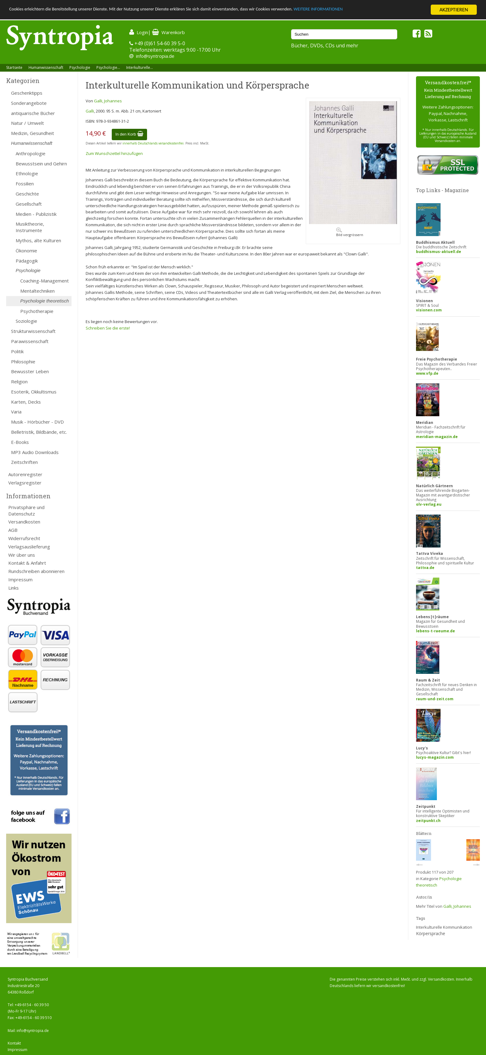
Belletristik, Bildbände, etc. (39, 432)
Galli (90, 111)
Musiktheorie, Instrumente (30, 227)
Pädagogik (27, 261)
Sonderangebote (29, 103)
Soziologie (26, 321)
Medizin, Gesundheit (32, 133)
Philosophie (23, 361)
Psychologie (79, 67)
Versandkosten (24, 522)
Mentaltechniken (37, 291)
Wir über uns (21, 555)
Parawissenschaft (30, 341)
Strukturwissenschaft (33, 331)
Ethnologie (27, 173)
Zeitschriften (24, 462)
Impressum (20, 579)
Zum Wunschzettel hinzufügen (114, 153)
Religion (19, 381)
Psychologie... (108, 67)
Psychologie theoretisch (44, 300)
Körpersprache (430, 933)
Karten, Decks (26, 402)
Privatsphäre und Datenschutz (26, 510)
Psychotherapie (36, 311)
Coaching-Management (44, 281)
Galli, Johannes (108, 101)
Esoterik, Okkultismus (33, 392)
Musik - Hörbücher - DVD (37, 422)
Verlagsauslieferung (29, 546)
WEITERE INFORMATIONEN (368, 10)
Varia (16, 412)
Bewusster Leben (30, 371)
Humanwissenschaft (46, 67)
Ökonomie (26, 250)
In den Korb (129, 134)
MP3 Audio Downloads (35, 452)
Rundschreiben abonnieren (36, 571)
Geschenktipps (26, 93)
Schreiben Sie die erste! (108, 328)
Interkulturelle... (139, 67)
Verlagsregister (24, 483)
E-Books (20, 442)
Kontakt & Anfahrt (27, 563)
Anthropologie (30, 153)
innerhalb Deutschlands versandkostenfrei (153, 143)
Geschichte (27, 194)
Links (13, 588)
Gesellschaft (29, 204)
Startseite (14, 67)
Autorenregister (25, 474)
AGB (12, 530)
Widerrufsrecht (24, 538)
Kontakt (14, 1043)
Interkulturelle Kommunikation (444, 927)
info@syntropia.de (155, 56)
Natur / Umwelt (27, 123)
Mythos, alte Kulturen (38, 240)
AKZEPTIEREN (453, 9)
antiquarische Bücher (33, 113)
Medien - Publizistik (36, 214)
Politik (17, 351)
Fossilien (25, 183)
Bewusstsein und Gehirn (41, 163)
